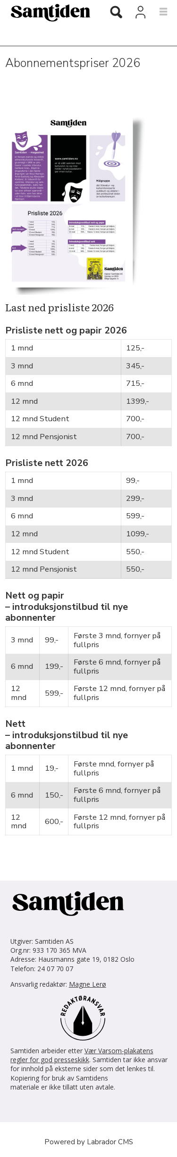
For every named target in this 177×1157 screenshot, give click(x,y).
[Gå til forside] (46, 12)
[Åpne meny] (158, 12)
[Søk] (116, 13)
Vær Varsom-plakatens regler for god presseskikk (81, 1055)
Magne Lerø (87, 984)
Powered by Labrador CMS (88, 1142)
